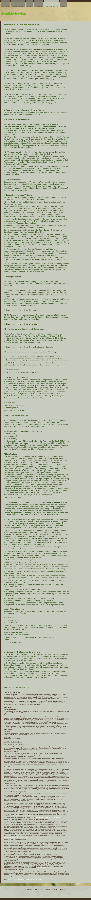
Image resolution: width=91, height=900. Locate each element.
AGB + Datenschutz (51, 6)
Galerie (29, 6)
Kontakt (63, 6)
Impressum (38, 6)
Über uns (38, 889)
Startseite (5, 6)
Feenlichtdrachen (18, 6)
